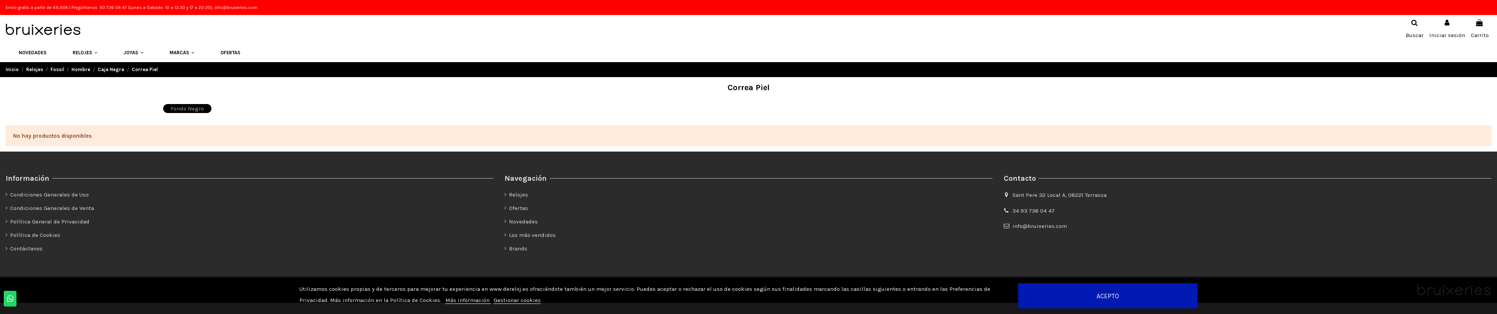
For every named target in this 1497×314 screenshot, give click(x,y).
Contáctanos (26, 248)
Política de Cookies (35, 235)
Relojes (518, 194)
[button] (85, 52)
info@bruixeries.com (1039, 226)
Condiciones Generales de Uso (49, 194)
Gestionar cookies (517, 300)
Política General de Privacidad (49, 221)
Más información (468, 300)
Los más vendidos (532, 235)
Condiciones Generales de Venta (52, 208)
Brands (518, 248)
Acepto (1108, 296)
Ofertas (518, 208)
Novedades (523, 221)
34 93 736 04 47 (1033, 210)
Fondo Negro (187, 108)
